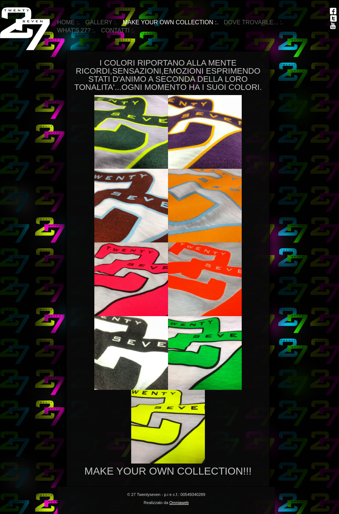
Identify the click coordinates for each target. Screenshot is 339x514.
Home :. (68, 22)
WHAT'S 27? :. (76, 30)
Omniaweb (179, 502)
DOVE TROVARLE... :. (253, 22)
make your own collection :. (170, 22)
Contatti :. (117, 30)
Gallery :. (101, 22)
